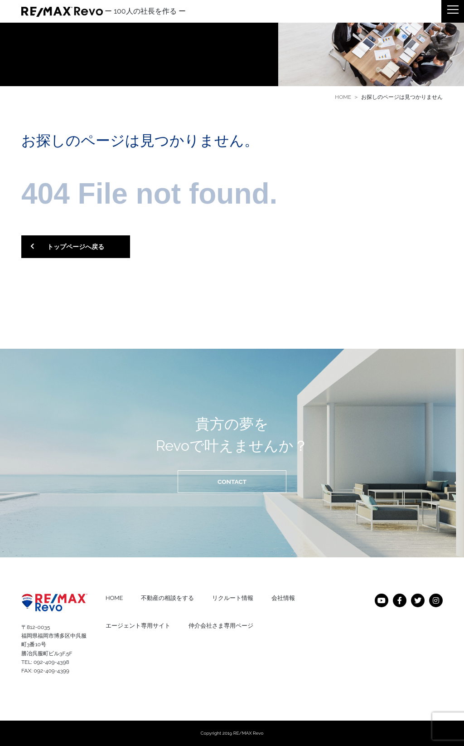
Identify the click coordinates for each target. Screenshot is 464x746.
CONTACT (232, 481)
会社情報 (283, 598)
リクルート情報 (232, 598)
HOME (343, 97)
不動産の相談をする (167, 598)
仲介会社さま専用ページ (220, 625)
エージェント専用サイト (138, 625)
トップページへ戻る (67, 247)
